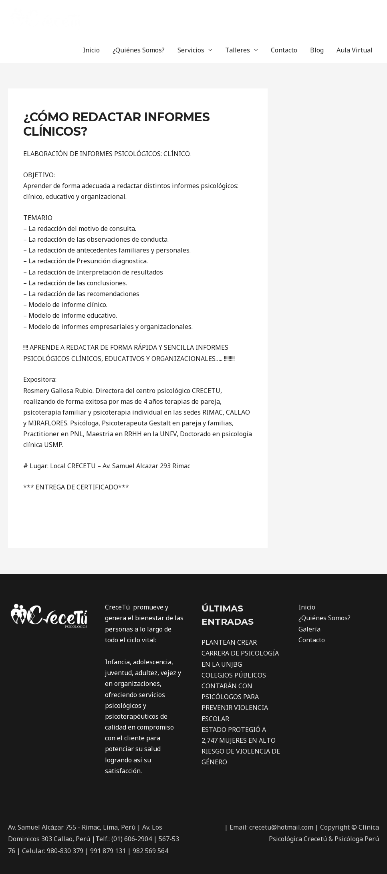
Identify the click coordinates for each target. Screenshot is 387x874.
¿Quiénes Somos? (139, 50)
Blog (317, 50)
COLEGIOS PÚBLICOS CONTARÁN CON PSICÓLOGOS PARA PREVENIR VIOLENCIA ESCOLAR (235, 697)
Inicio (91, 50)
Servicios (190, 50)
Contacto (284, 50)
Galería (309, 629)
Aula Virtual (355, 50)
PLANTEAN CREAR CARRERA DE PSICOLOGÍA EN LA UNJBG (240, 653)
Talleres (237, 50)
